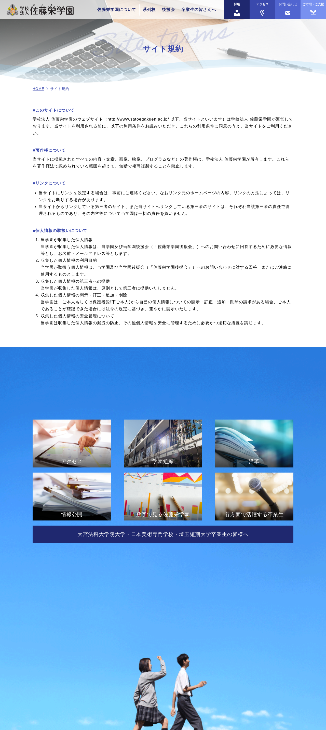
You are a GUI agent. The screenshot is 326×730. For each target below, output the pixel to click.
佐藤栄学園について (116, 9)
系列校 (149, 9)
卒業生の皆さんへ (198, 9)
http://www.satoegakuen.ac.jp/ (138, 119)
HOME (38, 89)
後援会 (168, 9)
